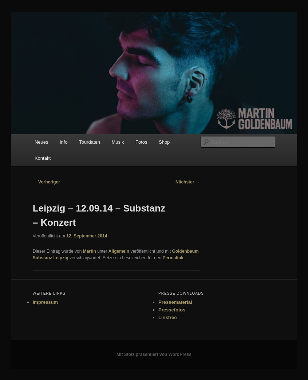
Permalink (173, 257)
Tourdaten (89, 142)
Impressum (45, 302)
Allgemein (118, 251)
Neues (41, 142)
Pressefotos (171, 310)
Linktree (167, 317)
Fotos (141, 142)
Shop (164, 142)
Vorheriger (46, 182)
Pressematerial (175, 302)
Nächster (187, 182)
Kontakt (43, 158)
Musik (118, 142)
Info (64, 142)
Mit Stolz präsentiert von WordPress (154, 354)
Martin (89, 251)
